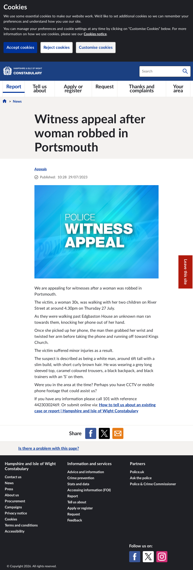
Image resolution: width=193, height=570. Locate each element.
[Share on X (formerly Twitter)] (104, 433)
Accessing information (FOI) (89, 490)
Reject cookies (56, 48)
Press (9, 489)
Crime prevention (80, 478)
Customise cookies (96, 48)
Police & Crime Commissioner (153, 484)
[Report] (14, 87)
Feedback (74, 520)
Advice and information (85, 472)
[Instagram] (161, 556)
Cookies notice (95, 34)
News (17, 101)
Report (72, 496)
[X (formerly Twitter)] (148, 556)
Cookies (11, 519)
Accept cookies (20, 48)
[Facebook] (134, 556)
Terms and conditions (21, 525)
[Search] (185, 71)
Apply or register (80, 508)
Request (73, 514)
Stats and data (78, 484)
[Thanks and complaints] (141, 89)
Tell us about (76, 502)
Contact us (13, 477)
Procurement (15, 501)
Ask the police (141, 478)
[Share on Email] (117, 433)
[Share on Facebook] (90, 433)
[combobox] (165, 71)
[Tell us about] (40, 89)
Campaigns (13, 507)
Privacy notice (16, 513)
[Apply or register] (73, 89)
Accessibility (14, 531)
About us (12, 495)
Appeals (40, 169)
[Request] (104, 87)
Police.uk (137, 472)
